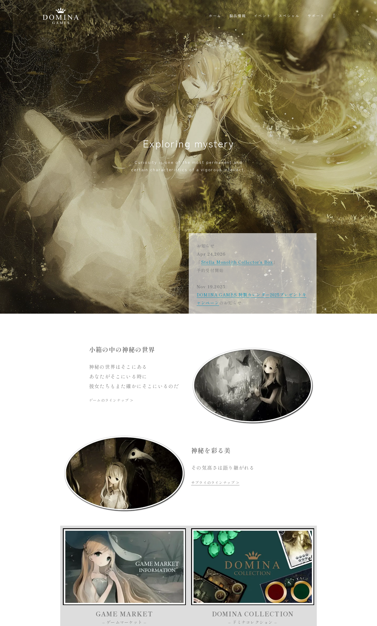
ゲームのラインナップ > (111, 400)
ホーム (215, 15)
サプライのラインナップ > (215, 482)
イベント (262, 15)
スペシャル (289, 15)
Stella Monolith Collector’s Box (237, 262)
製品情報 (237, 15)
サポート (316, 15)
